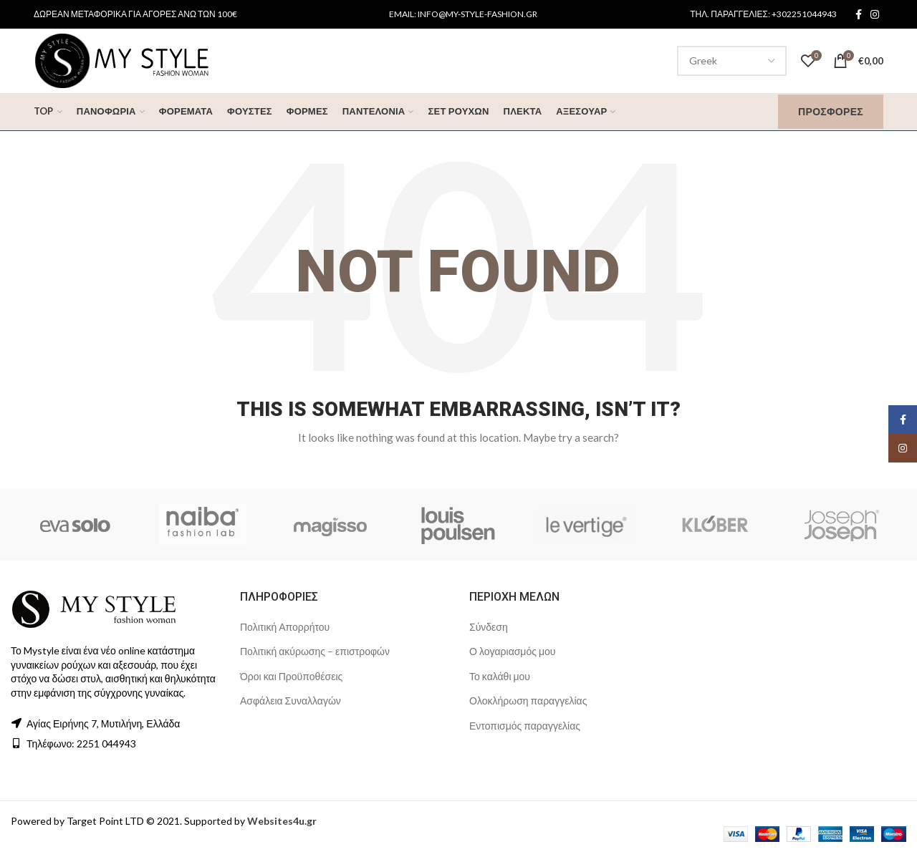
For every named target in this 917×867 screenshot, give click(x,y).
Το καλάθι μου (499, 676)
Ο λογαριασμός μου (512, 651)
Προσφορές (830, 111)
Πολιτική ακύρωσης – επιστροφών (315, 651)
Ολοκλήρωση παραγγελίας (528, 700)
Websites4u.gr (282, 821)
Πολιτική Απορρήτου (285, 627)
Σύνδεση (488, 627)
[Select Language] (732, 61)
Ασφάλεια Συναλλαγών (290, 700)
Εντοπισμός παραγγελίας (524, 726)
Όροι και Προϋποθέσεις (291, 676)
